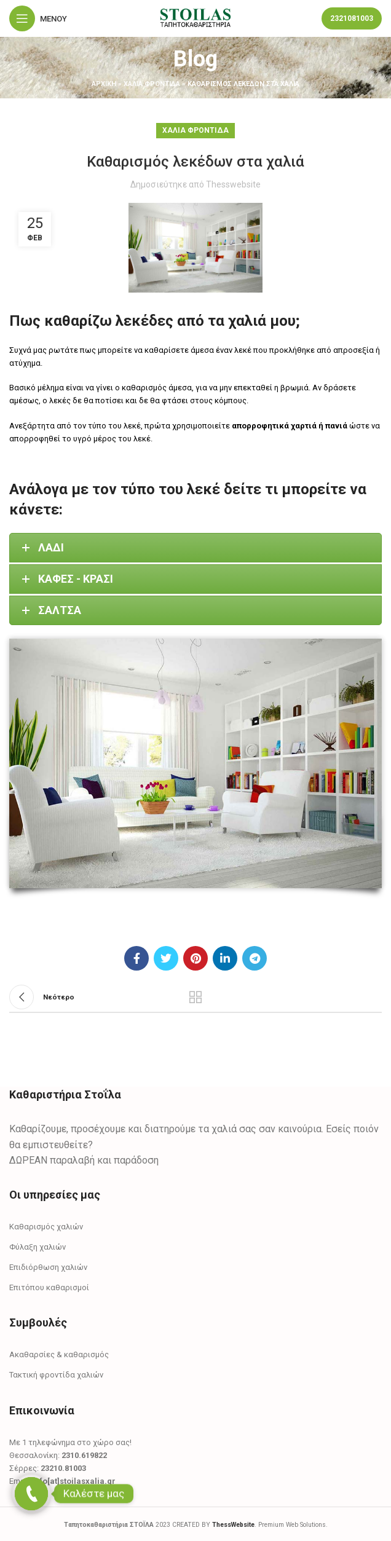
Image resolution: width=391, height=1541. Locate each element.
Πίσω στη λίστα (195, 997)
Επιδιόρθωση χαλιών (48, 1267)
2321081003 (351, 18)
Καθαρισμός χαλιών (46, 1226)
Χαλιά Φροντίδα (152, 84)
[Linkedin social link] (225, 958)
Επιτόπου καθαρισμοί (49, 1287)
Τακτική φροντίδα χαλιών (56, 1374)
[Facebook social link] (136, 958)
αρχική (104, 84)
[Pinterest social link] (195, 958)
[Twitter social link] (166, 958)
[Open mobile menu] (38, 18)
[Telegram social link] (254, 958)
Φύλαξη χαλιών (37, 1246)
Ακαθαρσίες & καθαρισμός (59, 1354)
